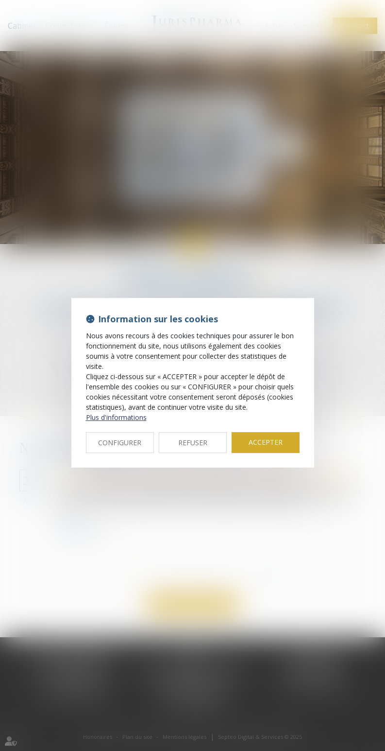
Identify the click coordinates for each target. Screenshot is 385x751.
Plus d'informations (116, 417)
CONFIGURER (119, 442)
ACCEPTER (266, 442)
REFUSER (192, 442)
